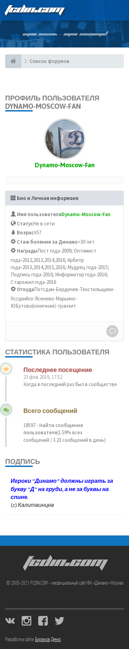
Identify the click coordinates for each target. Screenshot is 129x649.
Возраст (26, 232)
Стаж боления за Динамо (47, 241)
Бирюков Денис (48, 639)
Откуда (25, 289)
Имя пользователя (39, 214)
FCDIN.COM (34, 10)
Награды (27, 250)
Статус (25, 223)
